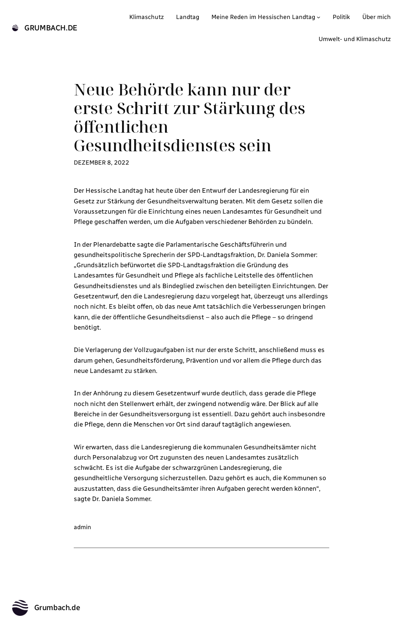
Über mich (376, 17)
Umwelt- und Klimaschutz (355, 39)
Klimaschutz (146, 17)
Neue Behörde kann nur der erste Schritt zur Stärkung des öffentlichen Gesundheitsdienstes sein (189, 117)
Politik (341, 17)
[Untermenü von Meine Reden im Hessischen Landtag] (318, 17)
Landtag (187, 17)
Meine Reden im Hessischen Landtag (263, 17)
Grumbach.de (51, 27)
